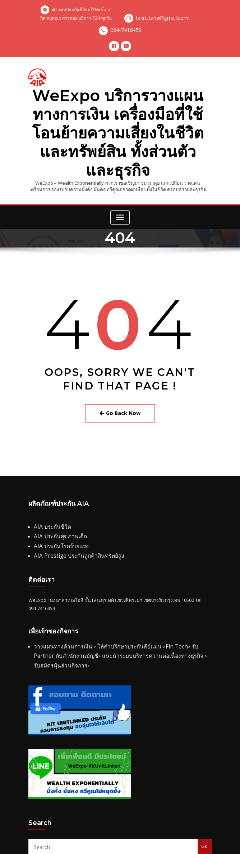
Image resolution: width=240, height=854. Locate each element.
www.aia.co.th (136, 826)
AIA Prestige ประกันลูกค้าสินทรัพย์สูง (71, 515)
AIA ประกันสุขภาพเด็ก (56, 499)
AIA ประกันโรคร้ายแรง (56, 507)
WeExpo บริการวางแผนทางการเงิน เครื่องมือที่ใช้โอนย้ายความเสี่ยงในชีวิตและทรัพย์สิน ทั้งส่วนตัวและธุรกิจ (118, 115)
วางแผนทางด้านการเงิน (57, 604)
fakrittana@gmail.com (161, 18)
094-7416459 (125, 30)
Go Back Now (120, 379)
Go (204, 792)
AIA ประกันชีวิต (49, 491)
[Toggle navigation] (120, 185)
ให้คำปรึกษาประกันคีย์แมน (113, 604)
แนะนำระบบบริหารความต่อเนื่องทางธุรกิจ (109, 612)
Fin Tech (153, 604)
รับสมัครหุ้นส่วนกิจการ (180, 612)
